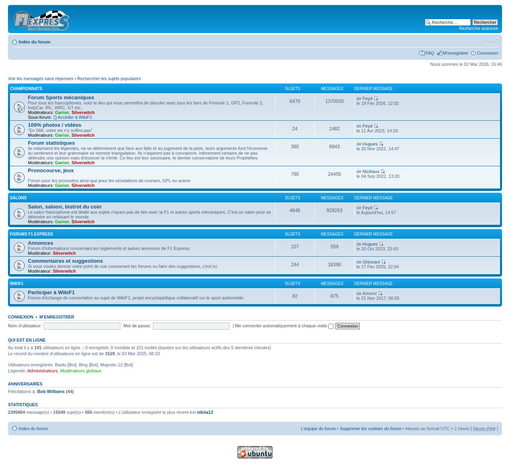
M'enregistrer (456, 53)
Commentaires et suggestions (65, 261)
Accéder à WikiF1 (75, 117)
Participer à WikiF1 (51, 292)
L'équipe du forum (318, 428)
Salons (18, 198)
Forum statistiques (51, 143)
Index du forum (34, 41)
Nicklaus (371, 171)
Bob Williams (51, 391)
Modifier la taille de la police (492, 40)
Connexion (487, 53)
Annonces (40, 243)
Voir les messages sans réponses (40, 78)
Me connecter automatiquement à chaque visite (284, 325)
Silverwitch (82, 112)
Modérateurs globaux (80, 370)
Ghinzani (371, 262)
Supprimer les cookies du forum (371, 428)
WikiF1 (17, 283)
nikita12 (205, 412)
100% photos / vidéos (54, 125)
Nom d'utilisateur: (25, 325)
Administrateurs (42, 370)
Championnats (26, 89)
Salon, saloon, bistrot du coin (65, 207)
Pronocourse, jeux (51, 170)
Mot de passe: (137, 325)
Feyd (367, 98)
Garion (62, 112)
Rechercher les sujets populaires (109, 78)
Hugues (370, 144)
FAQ (430, 53)
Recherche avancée (478, 28)
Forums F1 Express (31, 234)
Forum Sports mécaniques (61, 97)
